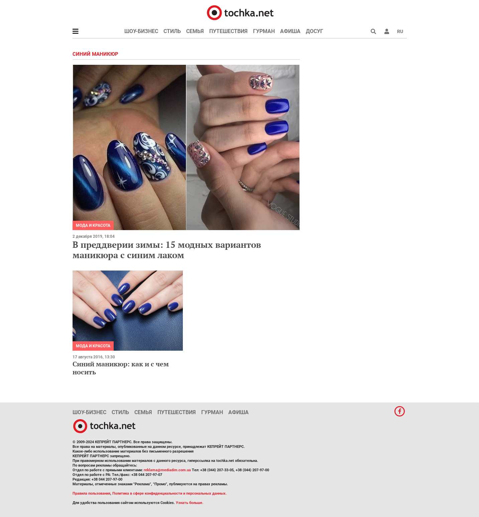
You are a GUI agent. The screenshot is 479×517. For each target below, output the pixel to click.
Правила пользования (91, 493)
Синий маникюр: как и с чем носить (121, 367)
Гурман (264, 31)
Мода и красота (93, 225)
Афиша (290, 31)
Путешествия (228, 31)
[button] (386, 31)
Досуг (314, 31)
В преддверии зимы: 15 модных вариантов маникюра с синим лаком (167, 250)
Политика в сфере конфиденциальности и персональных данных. (169, 493)
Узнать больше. (189, 503)
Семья (195, 31)
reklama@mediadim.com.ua (167, 470)
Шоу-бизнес (141, 31)
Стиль (172, 31)
